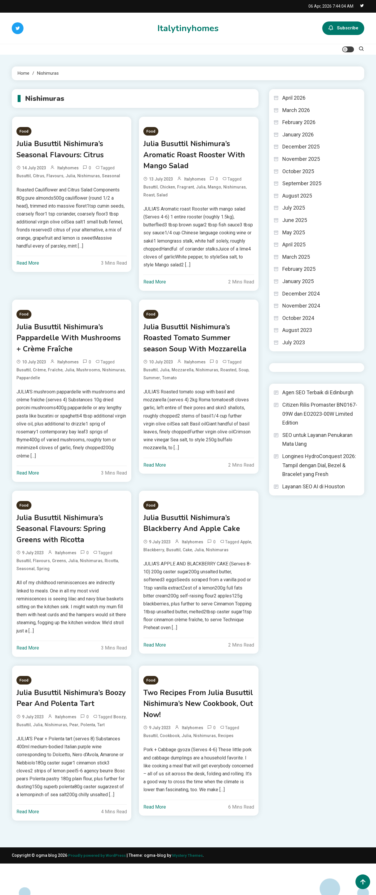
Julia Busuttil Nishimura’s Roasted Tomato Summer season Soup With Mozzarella (191, 350)
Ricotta (111, 577)
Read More (27, 265)
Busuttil (23, 178)
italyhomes (68, 170)
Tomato (169, 398)
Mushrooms (88, 377)
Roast (149, 198)
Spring (43, 585)
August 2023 (297, 330)
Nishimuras (88, 178)
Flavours (54, 178)
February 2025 (298, 269)
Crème (39, 377)
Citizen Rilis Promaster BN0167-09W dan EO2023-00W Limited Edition (319, 414)
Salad (162, 198)
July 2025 (293, 208)
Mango (214, 190)
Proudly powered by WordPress (99, 886)
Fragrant (185, 190)
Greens (59, 577)
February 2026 (298, 122)
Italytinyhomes (188, 28)
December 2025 (301, 146)
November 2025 (301, 159)
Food (23, 131)
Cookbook (169, 756)
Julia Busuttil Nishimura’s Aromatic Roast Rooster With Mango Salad (191, 157)
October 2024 (298, 318)
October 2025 (298, 171)
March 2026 (296, 110)
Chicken (167, 190)
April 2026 (294, 98)
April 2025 (294, 244)
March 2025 (296, 257)
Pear (73, 756)
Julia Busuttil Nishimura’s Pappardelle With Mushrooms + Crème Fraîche (70, 344)
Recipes (226, 756)
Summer (151, 398)
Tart (101, 756)
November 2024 (301, 306)
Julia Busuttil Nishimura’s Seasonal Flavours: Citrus (65, 151)
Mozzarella (183, 390)
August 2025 (297, 196)
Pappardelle (28, 385)
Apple (245, 557)
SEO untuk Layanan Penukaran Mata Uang (317, 439)
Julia (70, 178)
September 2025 (301, 183)
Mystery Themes (192, 886)
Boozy (119, 748)
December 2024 (301, 293)
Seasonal (111, 178)
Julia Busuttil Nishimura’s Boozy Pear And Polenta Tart (64, 722)
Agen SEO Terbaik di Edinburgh (317, 392)
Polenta (87, 756)
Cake (187, 564)
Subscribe (343, 28)
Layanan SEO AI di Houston (313, 486)
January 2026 (298, 134)
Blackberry (153, 564)
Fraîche (55, 377)
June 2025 (294, 220)
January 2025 (298, 281)
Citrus (38, 178)
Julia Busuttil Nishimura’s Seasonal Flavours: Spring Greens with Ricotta (66, 543)
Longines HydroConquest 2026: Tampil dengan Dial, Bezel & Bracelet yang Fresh (319, 465)
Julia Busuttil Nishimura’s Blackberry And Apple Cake (196, 537)
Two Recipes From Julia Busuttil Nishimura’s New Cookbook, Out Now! (191, 722)
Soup (244, 390)
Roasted (228, 390)
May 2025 (293, 232)
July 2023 (293, 342)
